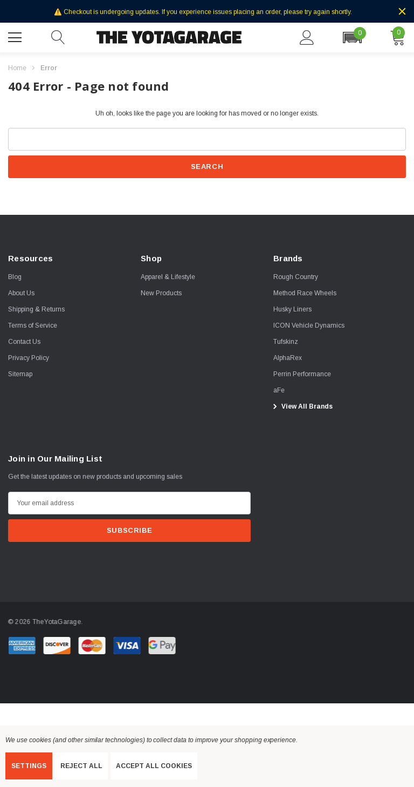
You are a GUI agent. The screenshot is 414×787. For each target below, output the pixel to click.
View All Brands (301, 406)
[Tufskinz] (285, 342)
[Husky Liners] (292, 309)
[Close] (402, 11)
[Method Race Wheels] (304, 293)
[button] (352, 37)
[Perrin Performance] (302, 374)
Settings (28, 766)
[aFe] (279, 390)
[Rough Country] (295, 277)
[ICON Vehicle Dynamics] (308, 325)
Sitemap (20, 374)
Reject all (81, 766)
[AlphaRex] (287, 358)
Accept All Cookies (154, 766)
